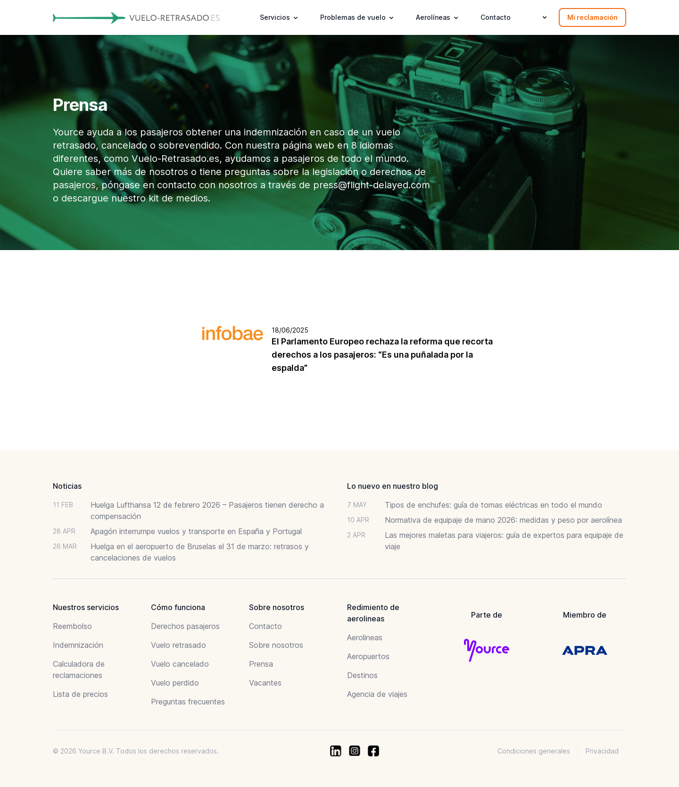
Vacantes (265, 682)
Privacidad (602, 751)
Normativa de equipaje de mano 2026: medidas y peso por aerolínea (503, 520)
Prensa (261, 664)
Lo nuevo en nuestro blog (392, 486)
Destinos (362, 675)
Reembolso (72, 626)
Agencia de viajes (377, 694)
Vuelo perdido (175, 682)
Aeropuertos (368, 656)
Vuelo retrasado (178, 645)
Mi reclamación (592, 17)
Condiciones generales (533, 751)
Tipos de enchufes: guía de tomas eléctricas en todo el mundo (493, 505)
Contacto (495, 17)
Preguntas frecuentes (188, 701)
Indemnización (78, 645)
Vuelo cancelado (180, 664)
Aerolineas (364, 637)
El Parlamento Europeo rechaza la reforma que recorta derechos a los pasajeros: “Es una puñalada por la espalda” (382, 354)
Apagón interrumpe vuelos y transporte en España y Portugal (196, 531)
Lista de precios (80, 694)
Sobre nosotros (276, 645)
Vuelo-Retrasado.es (175, 158)
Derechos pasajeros (185, 626)
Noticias (67, 486)
